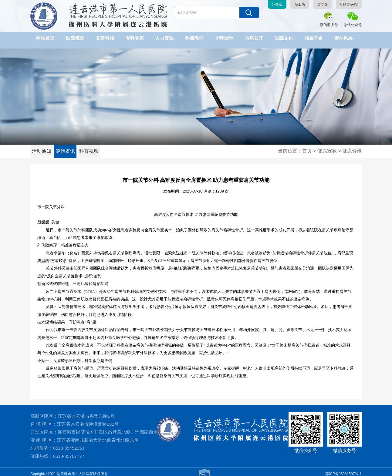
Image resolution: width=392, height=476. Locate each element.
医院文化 (284, 38)
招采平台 (314, 38)
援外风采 (343, 38)
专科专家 (135, 38)
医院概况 (75, 38)
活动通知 (42, 146)
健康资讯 (68, 146)
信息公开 (254, 38)
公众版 (277, 4)
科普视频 (94, 146)
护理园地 (224, 38)
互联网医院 (349, 4)
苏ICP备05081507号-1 (343, 469)
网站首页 (45, 38)
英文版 (322, 4)
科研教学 (194, 38)
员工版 (299, 4)
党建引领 (105, 38)
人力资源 (164, 38)
